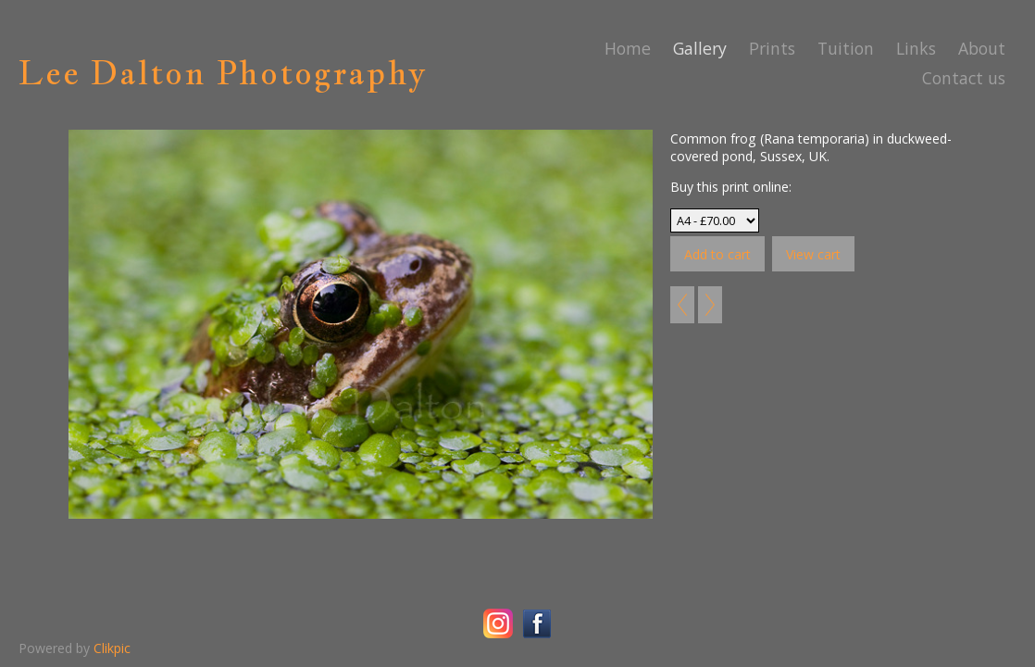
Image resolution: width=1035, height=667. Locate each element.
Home (628, 48)
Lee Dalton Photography (223, 72)
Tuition (845, 48)
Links (916, 48)
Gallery (700, 48)
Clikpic (112, 648)
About (981, 48)
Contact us (963, 78)
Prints (772, 48)
